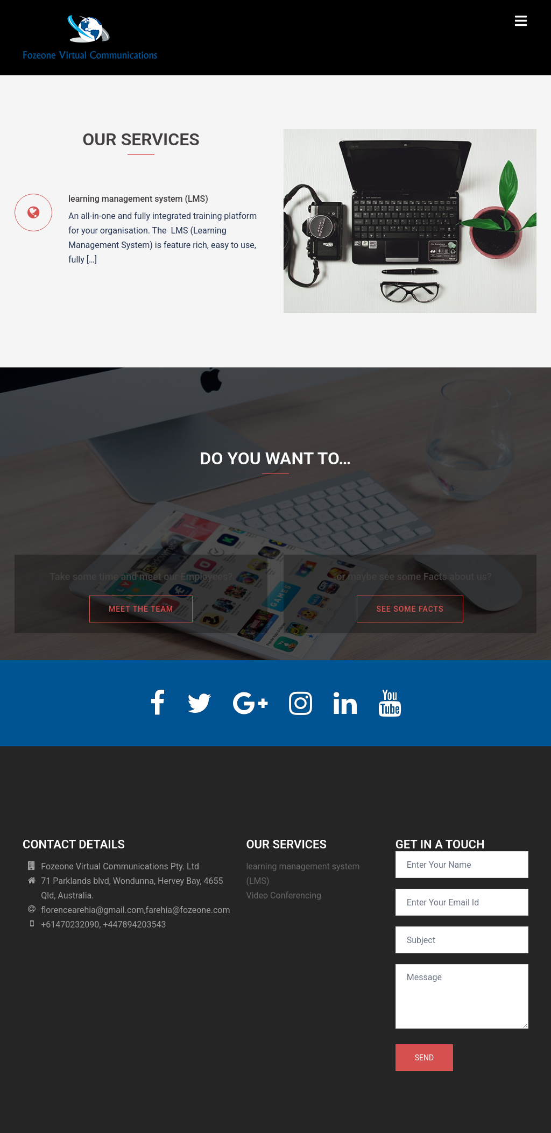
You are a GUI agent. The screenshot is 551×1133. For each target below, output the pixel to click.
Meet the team (141, 609)
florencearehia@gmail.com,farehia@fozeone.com (135, 910)
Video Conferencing (283, 895)
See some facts (409, 609)
